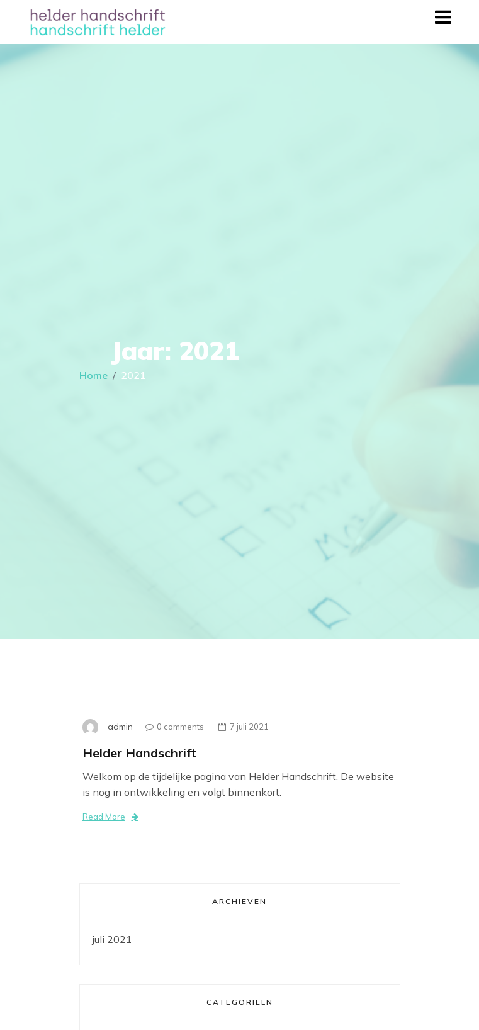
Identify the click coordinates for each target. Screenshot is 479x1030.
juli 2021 (112, 939)
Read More (110, 817)
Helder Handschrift (139, 753)
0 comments (171, 727)
